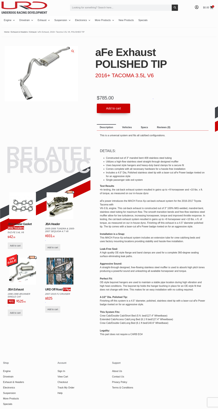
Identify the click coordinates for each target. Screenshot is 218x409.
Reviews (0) (163, 127)
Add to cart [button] (15, 245)
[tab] (106, 127)
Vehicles (127, 127)
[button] (73, 51)
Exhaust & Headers (19, 32)
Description (106, 127)
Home (6, 32)
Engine (9, 20)
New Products (126, 20)
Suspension (62, 20)
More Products (104, 20)
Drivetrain (26, 20)
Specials (143, 20)
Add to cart (113, 108)
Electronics (82, 20)
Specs (144, 127)
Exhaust (44, 20)
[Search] (175, 8)
